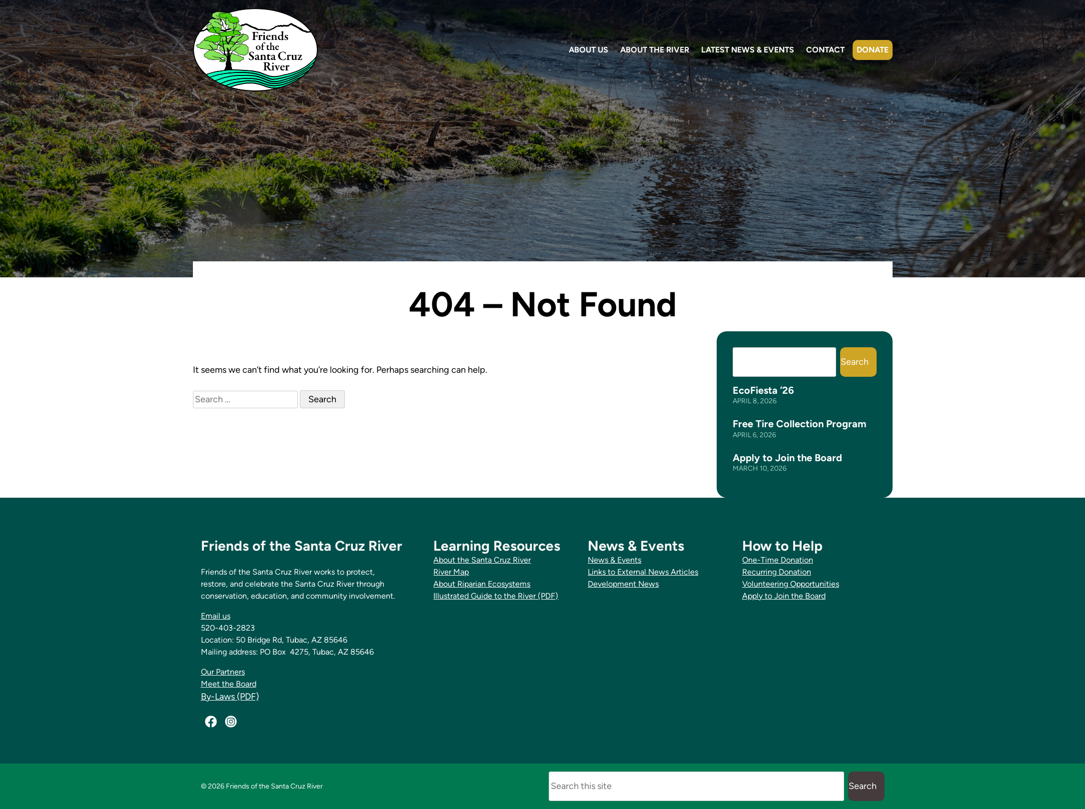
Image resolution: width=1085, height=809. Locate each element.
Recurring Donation (776, 572)
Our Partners (223, 672)
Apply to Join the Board (787, 457)
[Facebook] (211, 722)
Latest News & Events (747, 49)
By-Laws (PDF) (230, 696)
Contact (825, 49)
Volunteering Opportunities (790, 584)
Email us (215, 616)
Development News (623, 584)
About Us (588, 49)
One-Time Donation (777, 560)
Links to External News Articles (643, 572)
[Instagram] (231, 722)
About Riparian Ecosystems (481, 584)
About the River (654, 49)
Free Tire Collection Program (799, 423)
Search (855, 361)
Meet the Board (228, 684)
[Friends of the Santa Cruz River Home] (255, 49)
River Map (451, 572)
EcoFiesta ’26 (763, 390)
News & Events (614, 560)
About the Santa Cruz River (482, 560)
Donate (873, 49)
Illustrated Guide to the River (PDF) (495, 596)
